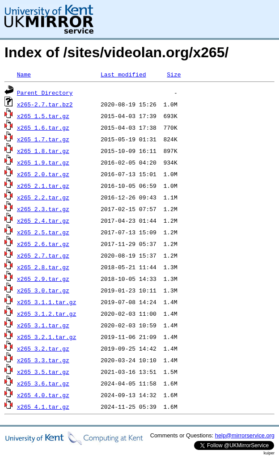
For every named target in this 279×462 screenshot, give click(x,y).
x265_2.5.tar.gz (43, 232)
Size (174, 74)
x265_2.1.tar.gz (43, 186)
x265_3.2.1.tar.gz (46, 337)
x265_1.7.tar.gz (43, 139)
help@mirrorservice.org (245, 435)
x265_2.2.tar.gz (43, 197)
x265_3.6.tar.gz (43, 383)
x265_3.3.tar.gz (43, 360)
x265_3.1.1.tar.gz (46, 302)
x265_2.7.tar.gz (43, 255)
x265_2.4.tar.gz (43, 220)
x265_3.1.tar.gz (43, 325)
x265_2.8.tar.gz (43, 267)
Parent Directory (45, 93)
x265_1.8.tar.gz (43, 151)
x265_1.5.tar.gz (43, 116)
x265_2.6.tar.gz (43, 244)
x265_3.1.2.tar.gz (46, 313)
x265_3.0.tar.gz (43, 290)
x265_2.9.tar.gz (43, 279)
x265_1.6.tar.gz (43, 127)
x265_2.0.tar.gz (43, 174)
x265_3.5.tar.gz (43, 372)
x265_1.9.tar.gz (43, 162)
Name (24, 74)
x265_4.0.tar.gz (43, 395)
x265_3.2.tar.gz (43, 348)
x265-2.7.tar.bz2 (45, 104)
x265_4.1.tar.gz (43, 407)
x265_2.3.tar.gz (43, 209)
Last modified (123, 74)
